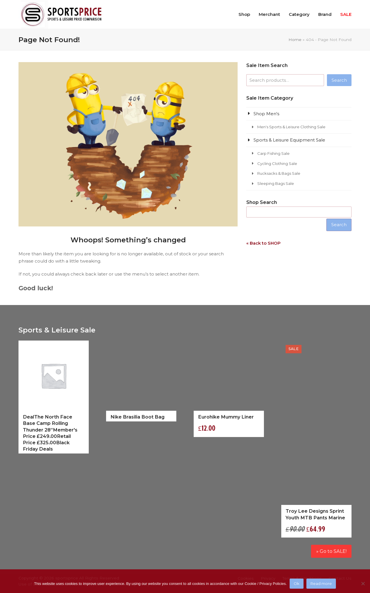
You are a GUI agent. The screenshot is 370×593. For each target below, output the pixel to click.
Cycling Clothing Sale (277, 163)
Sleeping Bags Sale (275, 183)
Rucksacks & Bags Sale (278, 173)
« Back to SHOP (263, 243)
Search (339, 80)
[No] (363, 583)
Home (294, 39)
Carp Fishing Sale (273, 153)
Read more (321, 583)
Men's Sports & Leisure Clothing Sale (291, 126)
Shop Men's (266, 113)
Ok (296, 583)
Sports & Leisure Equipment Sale (289, 140)
